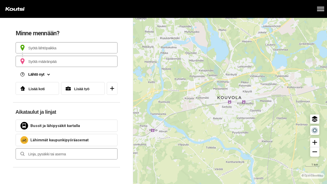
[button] (314, 119)
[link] (67, 126)
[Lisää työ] (83, 88)
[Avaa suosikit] (112, 88)
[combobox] (67, 47)
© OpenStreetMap (312, 175)
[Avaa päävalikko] (320, 9)
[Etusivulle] (29, 9)
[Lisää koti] (37, 88)
